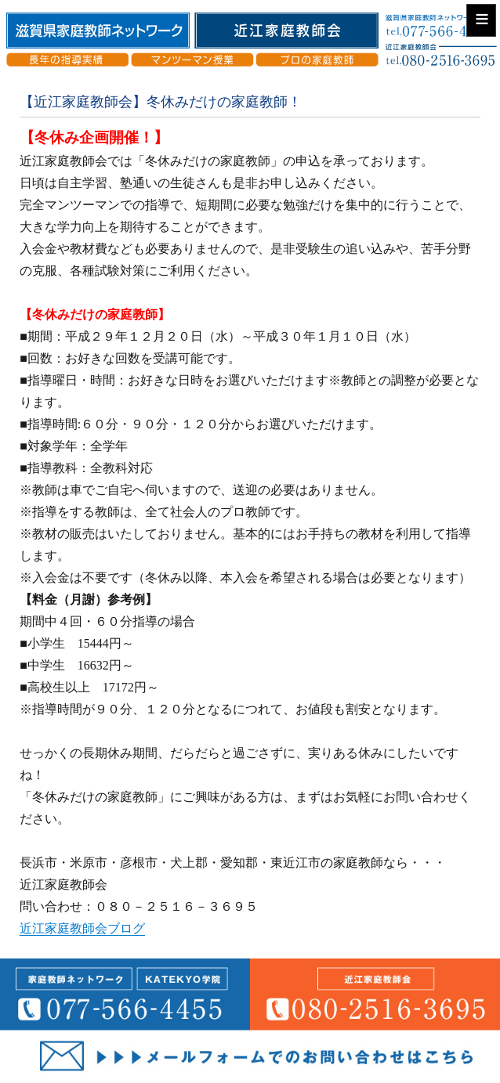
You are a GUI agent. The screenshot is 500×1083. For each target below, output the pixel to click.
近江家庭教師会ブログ (82, 928)
